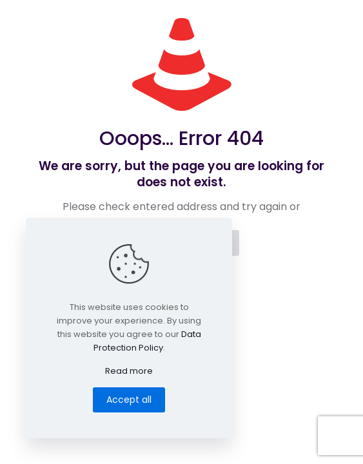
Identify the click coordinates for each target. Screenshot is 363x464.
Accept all (129, 399)
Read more (129, 371)
